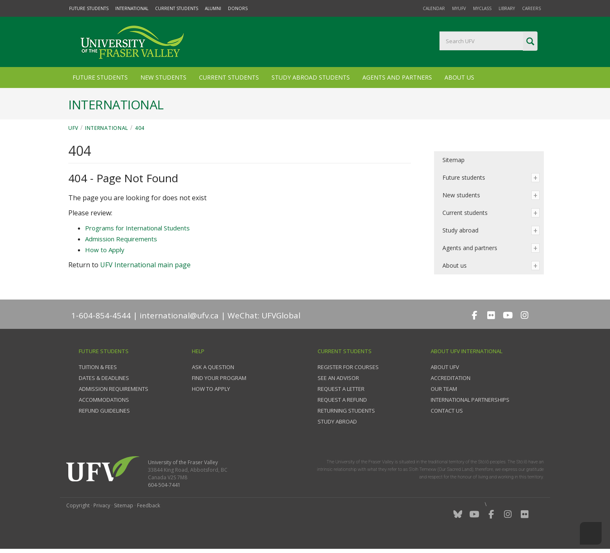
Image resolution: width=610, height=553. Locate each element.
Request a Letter (341, 389)
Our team (444, 389)
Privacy (101, 505)
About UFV (445, 367)
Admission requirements (113, 389)
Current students (465, 213)
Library (507, 8)
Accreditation (450, 378)
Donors (238, 8)
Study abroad (460, 230)
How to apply (211, 389)
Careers (531, 8)
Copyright (78, 505)
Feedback (148, 505)
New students (461, 195)
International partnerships (470, 399)
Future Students (89, 8)
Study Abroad (337, 421)
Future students (463, 177)
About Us (459, 77)
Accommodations (104, 399)
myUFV (459, 8)
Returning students (346, 410)
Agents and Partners (397, 77)
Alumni (213, 8)
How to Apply (104, 249)
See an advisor (338, 378)
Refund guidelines (104, 410)
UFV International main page (145, 264)
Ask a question (213, 367)
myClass (482, 8)
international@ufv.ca (179, 315)
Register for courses (348, 367)
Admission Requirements (121, 239)
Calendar (434, 8)
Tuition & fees (98, 367)
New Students (163, 77)
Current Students (176, 8)
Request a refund (342, 399)
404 (140, 128)
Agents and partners (469, 248)
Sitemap (453, 160)
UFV (73, 128)
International (131, 8)
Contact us (447, 410)
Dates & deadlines (104, 378)
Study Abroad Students (310, 77)
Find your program (219, 378)
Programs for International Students (137, 228)
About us (454, 265)
